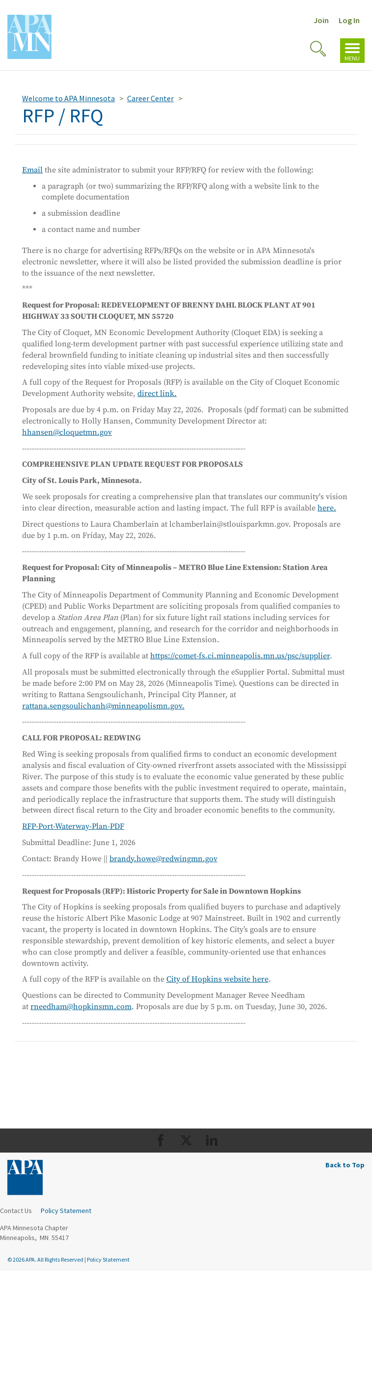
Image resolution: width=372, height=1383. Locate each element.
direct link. (157, 393)
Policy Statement (66, 1210)
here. (327, 508)
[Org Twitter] (186, 1141)
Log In (349, 20)
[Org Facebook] (161, 1141)
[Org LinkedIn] (212, 1141)
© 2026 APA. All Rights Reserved (45, 1259)
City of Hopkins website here (217, 979)
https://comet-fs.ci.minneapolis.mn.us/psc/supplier (240, 656)
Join (321, 20)
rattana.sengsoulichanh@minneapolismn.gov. (103, 706)
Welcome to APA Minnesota (68, 98)
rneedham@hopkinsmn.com (81, 1007)
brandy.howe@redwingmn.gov (163, 859)
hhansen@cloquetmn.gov (67, 432)
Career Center (150, 98)
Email (32, 170)
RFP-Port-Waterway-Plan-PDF (73, 826)
